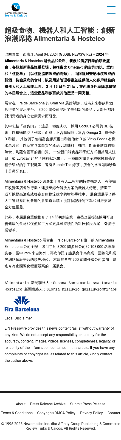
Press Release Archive (47, 404)
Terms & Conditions (17, 413)
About (20, 404)
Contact (113, 413)
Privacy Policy (91, 413)
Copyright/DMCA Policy (56, 413)
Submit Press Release (87, 404)
